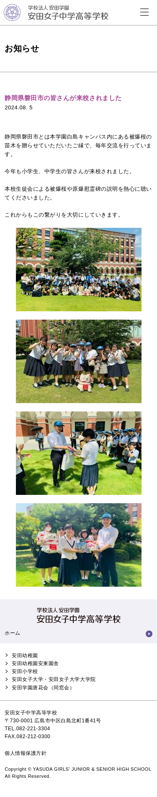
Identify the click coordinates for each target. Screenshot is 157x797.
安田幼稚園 (25, 655)
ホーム (13, 633)
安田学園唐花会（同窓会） (43, 688)
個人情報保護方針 (25, 753)
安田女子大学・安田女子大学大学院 (53, 679)
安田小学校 (25, 671)
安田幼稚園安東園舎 (35, 663)
